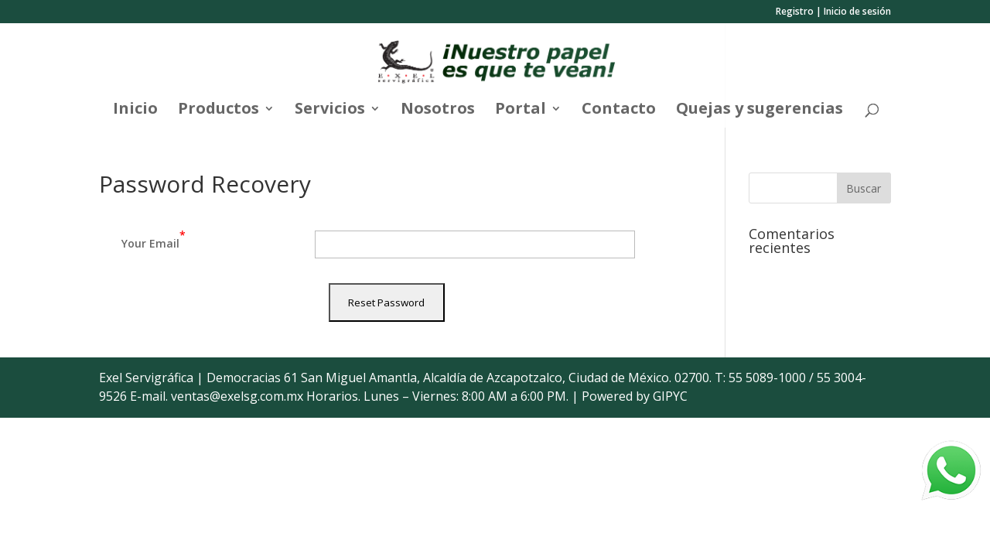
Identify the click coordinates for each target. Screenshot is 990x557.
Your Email (153, 239)
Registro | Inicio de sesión (833, 12)
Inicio (135, 110)
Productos (218, 110)
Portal (520, 110)
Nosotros (438, 110)
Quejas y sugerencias (759, 110)
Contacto (619, 110)
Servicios (330, 110)
